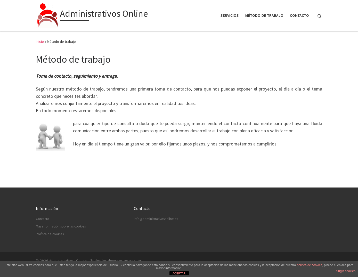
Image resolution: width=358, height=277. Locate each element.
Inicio (40, 41)
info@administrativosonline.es (156, 219)
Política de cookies (50, 234)
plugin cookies (345, 271)
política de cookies (309, 265)
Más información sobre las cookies (61, 226)
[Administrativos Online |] (47, 14)
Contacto (42, 219)
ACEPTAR (178, 273)
